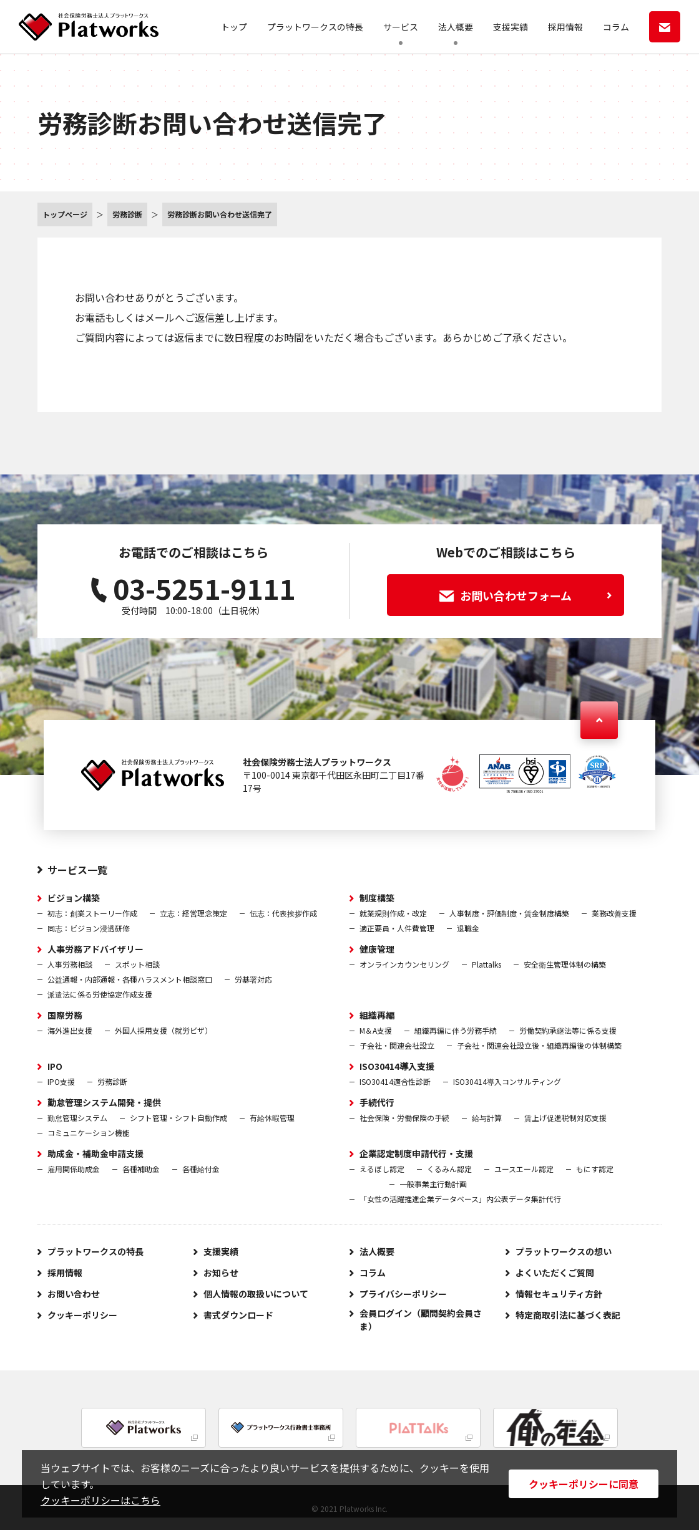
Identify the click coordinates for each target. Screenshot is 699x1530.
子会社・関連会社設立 (396, 1045)
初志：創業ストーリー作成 (92, 913)
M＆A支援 (375, 1030)
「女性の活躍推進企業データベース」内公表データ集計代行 (460, 1198)
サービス (400, 27)
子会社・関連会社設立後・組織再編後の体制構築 (539, 1045)
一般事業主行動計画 (433, 1183)
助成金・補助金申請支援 (95, 1153)
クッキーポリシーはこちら (100, 1500)
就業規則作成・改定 (393, 913)
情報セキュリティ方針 (559, 1293)
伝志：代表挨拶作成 (283, 913)
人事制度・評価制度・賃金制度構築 (509, 913)
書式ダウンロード (238, 1315)
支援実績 (510, 27)
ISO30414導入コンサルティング (507, 1081)
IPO (54, 1066)
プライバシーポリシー (403, 1293)
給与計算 (487, 1117)
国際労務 (64, 1015)
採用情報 (565, 27)
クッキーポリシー (82, 1315)
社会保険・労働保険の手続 (404, 1117)
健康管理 (376, 949)
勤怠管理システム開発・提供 (104, 1102)
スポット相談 (137, 964)
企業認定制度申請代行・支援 (416, 1153)
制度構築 (376, 898)
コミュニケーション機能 (88, 1132)
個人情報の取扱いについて (255, 1293)
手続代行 (376, 1102)
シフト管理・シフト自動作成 (178, 1117)
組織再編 (376, 1015)
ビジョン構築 (73, 898)
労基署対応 (253, 979)
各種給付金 (201, 1168)
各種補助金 (141, 1168)
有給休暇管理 (272, 1117)
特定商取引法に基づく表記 (568, 1315)
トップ (234, 27)
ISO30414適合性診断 (395, 1081)
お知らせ (220, 1272)
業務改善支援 (614, 913)
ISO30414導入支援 (396, 1066)
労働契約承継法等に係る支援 (568, 1030)
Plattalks (486, 964)
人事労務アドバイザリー (95, 949)
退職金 (468, 928)
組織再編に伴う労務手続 (455, 1030)
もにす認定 (594, 1168)
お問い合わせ (73, 1293)
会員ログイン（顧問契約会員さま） (420, 1319)
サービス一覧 (77, 869)
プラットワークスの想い (564, 1251)
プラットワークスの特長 (315, 27)
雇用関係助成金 (73, 1168)
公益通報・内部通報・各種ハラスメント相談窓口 (129, 979)
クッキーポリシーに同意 (583, 1483)
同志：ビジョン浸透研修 (88, 928)
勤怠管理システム (77, 1117)
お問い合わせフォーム (525, 595)
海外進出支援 (69, 1030)
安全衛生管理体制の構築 (565, 964)
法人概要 (455, 27)
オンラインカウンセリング (404, 964)
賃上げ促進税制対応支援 (565, 1117)
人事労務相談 (69, 964)
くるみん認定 (449, 1168)
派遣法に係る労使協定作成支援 (99, 994)
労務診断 (112, 1081)
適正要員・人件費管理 (396, 928)
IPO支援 (61, 1081)
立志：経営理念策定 (193, 913)
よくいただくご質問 (555, 1272)
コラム (616, 27)
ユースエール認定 (524, 1168)
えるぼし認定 (381, 1168)
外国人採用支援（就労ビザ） (163, 1030)
